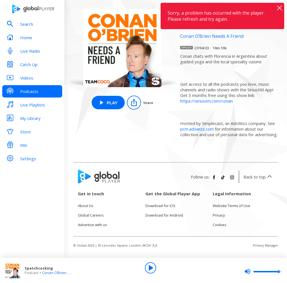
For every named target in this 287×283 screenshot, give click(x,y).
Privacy (219, 215)
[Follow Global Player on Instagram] (232, 180)
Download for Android (164, 215)
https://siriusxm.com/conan (206, 101)
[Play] (150, 267)
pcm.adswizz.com (197, 129)
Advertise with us (92, 224)
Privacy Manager (265, 245)
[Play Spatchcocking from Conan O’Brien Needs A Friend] (108, 102)
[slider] (263, 271)
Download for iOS (160, 205)
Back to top (259, 176)
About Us (85, 205)
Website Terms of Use (231, 205)
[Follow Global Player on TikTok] (223, 180)
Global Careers (91, 215)
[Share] (140, 103)
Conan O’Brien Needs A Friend (67, 272)
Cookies (219, 224)
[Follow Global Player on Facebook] (214, 180)
